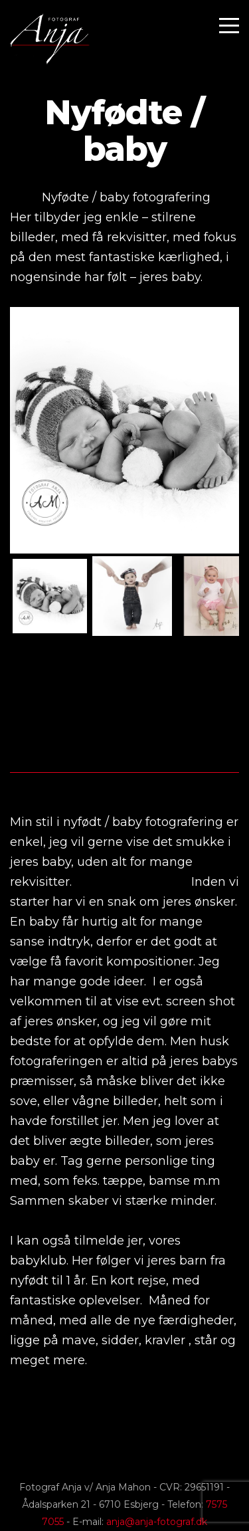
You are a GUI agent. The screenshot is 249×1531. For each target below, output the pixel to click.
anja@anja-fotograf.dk (156, 1522)
